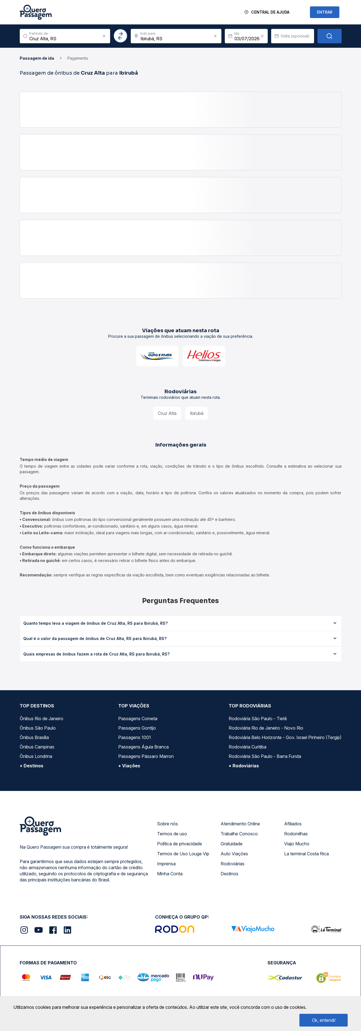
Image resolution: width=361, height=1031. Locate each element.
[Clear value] (262, 36)
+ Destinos (31, 765)
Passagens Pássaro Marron (146, 756)
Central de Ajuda (270, 12)
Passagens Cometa (137, 718)
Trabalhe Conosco (239, 833)
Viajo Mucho (296, 843)
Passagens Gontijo (137, 728)
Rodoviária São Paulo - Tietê (258, 718)
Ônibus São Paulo (38, 728)
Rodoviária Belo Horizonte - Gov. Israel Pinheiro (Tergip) (285, 737)
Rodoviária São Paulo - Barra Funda (265, 756)
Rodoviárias (232, 863)
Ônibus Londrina (36, 756)
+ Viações (129, 765)
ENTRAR (324, 12)
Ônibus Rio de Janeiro (41, 718)
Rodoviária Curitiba (247, 747)
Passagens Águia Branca (143, 747)
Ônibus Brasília (34, 737)
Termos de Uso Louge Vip (183, 853)
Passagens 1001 (134, 737)
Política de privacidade (179, 843)
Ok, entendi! (323, 1020)
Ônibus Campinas (37, 747)
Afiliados (293, 823)
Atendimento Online (240, 823)
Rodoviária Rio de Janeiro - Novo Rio (266, 728)
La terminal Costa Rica (306, 853)
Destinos (229, 873)
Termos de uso (172, 833)
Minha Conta (170, 873)
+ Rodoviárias (244, 765)
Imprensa (166, 863)
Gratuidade (232, 843)
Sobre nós (167, 823)
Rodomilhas (296, 833)
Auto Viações (234, 853)
